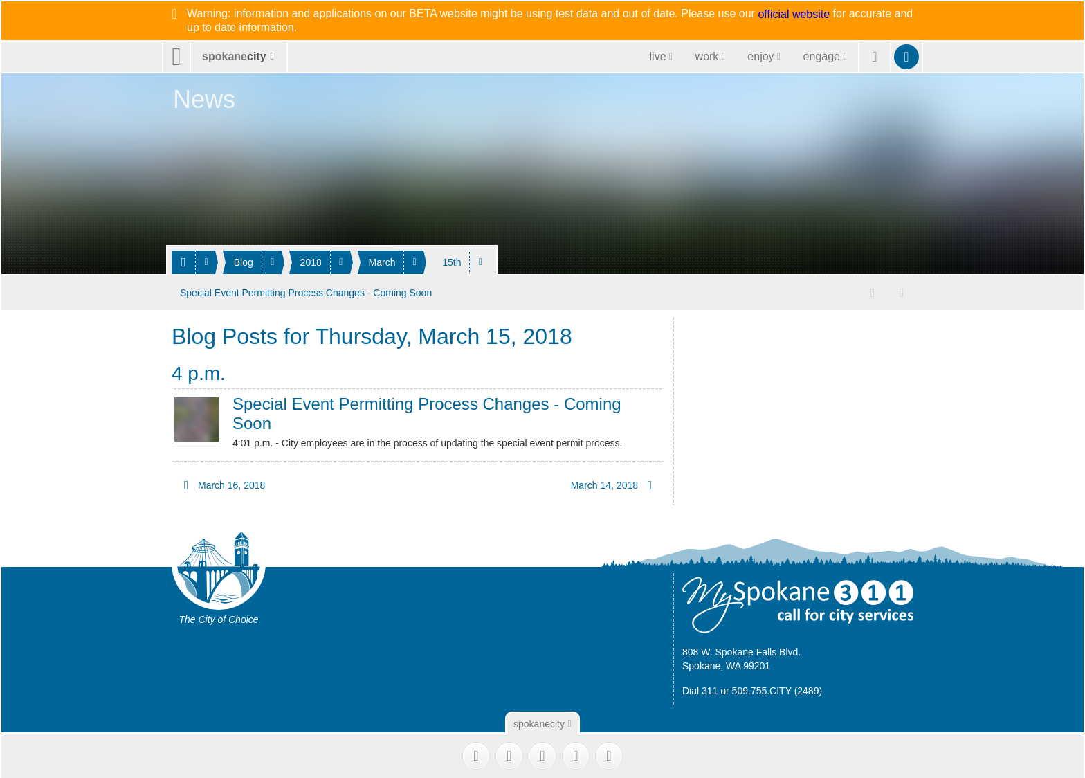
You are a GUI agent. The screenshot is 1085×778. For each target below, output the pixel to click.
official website (794, 14)
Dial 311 (700, 689)
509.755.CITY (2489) (777, 689)
